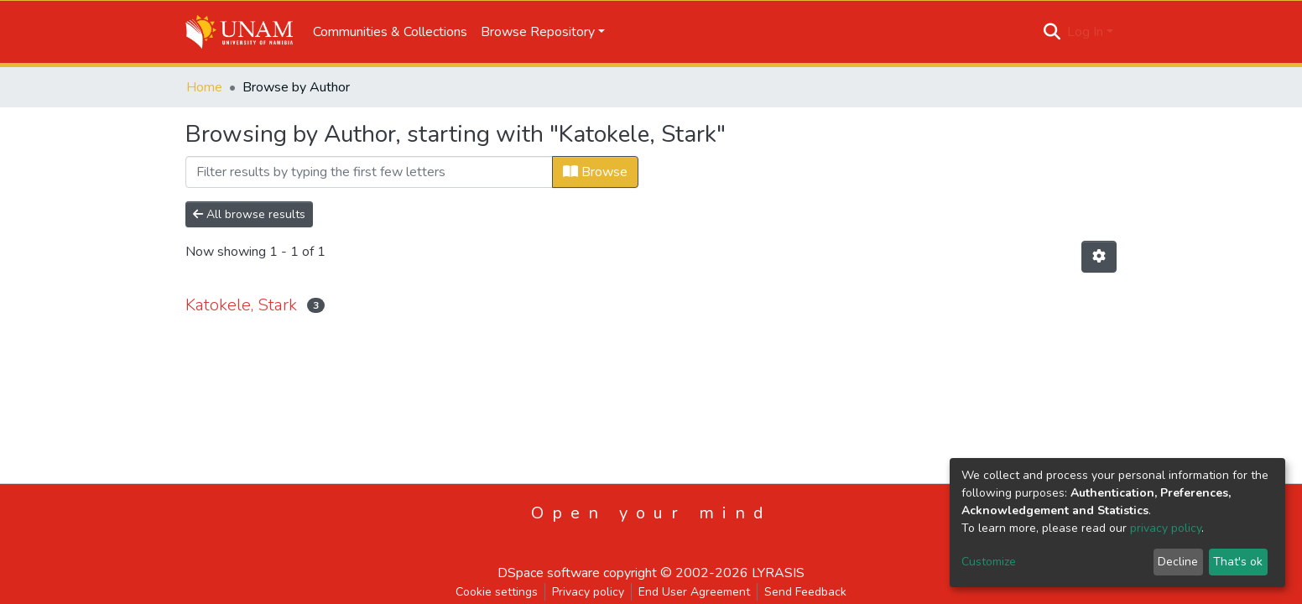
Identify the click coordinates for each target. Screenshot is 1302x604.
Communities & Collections (390, 32)
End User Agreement (694, 592)
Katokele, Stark (241, 305)
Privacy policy (588, 592)
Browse (595, 172)
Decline (1178, 562)
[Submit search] (1052, 32)
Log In (1085, 32)
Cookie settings (497, 592)
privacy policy (1165, 528)
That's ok (1238, 562)
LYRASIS (778, 573)
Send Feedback (805, 592)
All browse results (249, 214)
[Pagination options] (1099, 257)
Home (204, 87)
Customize (988, 562)
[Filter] (369, 172)
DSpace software (548, 573)
